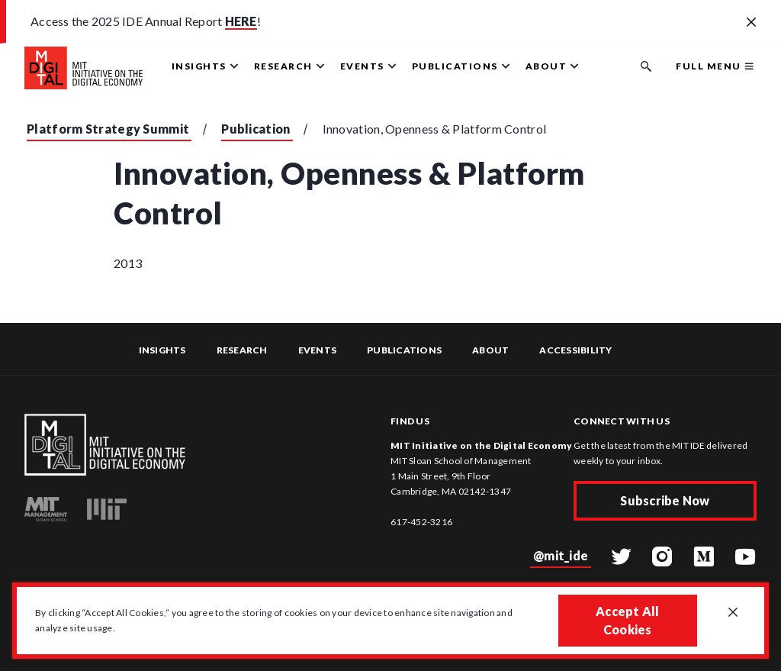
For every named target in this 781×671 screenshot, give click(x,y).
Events (317, 350)
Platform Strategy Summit (108, 128)
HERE (241, 21)
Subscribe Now (664, 500)
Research (242, 350)
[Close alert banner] (751, 23)
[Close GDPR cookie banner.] (733, 613)
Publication (255, 128)
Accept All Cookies (628, 620)
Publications (404, 350)
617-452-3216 (421, 521)
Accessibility (575, 350)
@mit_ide (560, 555)
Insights (162, 350)
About (490, 350)
